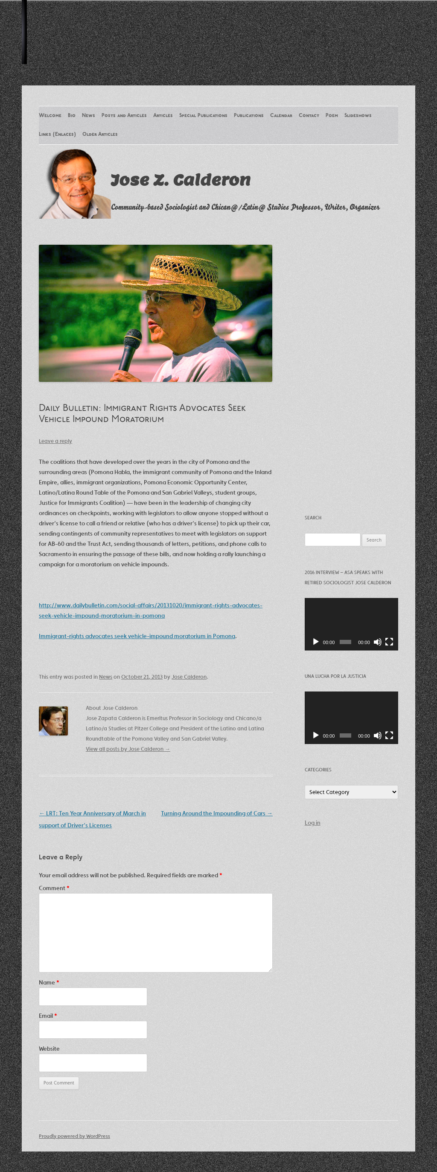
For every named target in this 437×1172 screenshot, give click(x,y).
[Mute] (377, 642)
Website (49, 1048)
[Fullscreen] (389, 642)
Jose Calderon (189, 676)
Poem (332, 115)
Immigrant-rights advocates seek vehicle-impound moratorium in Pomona (137, 636)
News (88, 115)
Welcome (50, 115)
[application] (351, 624)
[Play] (316, 642)
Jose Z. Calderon (181, 180)
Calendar (281, 115)
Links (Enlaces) (57, 134)
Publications (249, 115)
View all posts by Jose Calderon (128, 749)
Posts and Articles (124, 115)
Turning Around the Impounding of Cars (217, 813)
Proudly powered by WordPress (74, 1136)
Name (49, 982)
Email (48, 1016)
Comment (54, 888)
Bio (72, 115)
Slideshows (358, 115)
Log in (312, 822)
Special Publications (203, 115)
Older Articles (100, 134)
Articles (163, 115)
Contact (309, 115)
